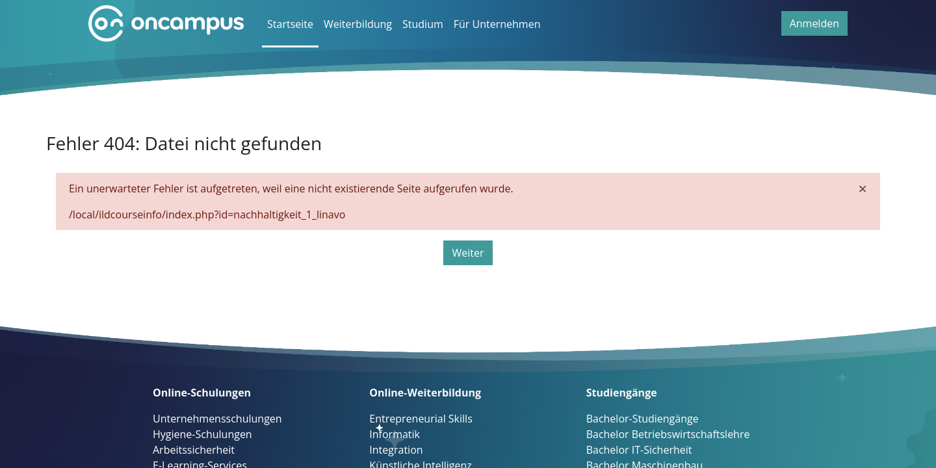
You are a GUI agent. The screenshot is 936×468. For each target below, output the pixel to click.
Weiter (468, 253)
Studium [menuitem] (422, 24)
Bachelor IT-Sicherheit (639, 450)
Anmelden (814, 23)
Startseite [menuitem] (290, 24)
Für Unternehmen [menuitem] (497, 24)
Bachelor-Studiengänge (642, 418)
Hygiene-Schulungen (202, 434)
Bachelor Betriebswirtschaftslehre (668, 434)
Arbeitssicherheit (194, 450)
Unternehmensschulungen (217, 418)
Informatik (394, 434)
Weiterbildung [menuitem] (358, 24)
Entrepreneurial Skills (420, 418)
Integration (395, 450)
